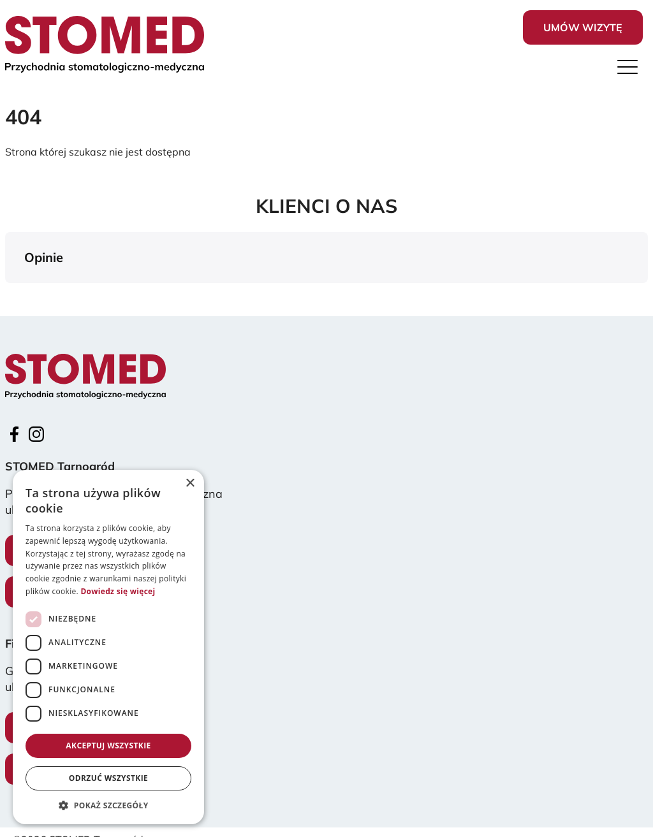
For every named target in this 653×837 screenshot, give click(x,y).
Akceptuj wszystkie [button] (108, 745)
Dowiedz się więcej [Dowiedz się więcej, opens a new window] (117, 591)
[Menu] (627, 70)
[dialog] (108, 647)
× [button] (189, 483)
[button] (10, 296)
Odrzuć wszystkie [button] (108, 778)
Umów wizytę (582, 27)
